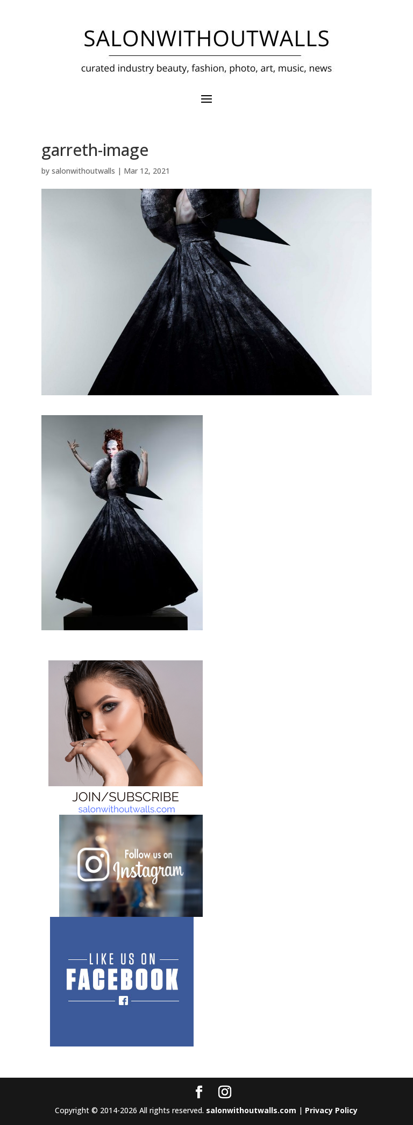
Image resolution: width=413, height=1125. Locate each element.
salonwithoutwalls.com (251, 1110)
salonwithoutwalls (83, 171)
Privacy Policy (331, 1110)
